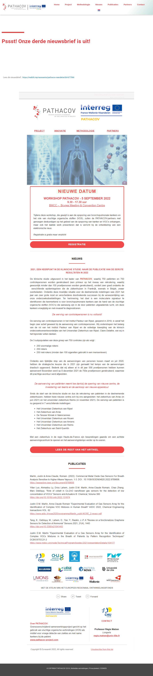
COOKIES (103, 668)
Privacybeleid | (94, 668)
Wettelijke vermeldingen (79, 668)
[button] (99, 8)
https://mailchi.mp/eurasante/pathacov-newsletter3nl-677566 (49, 77)
